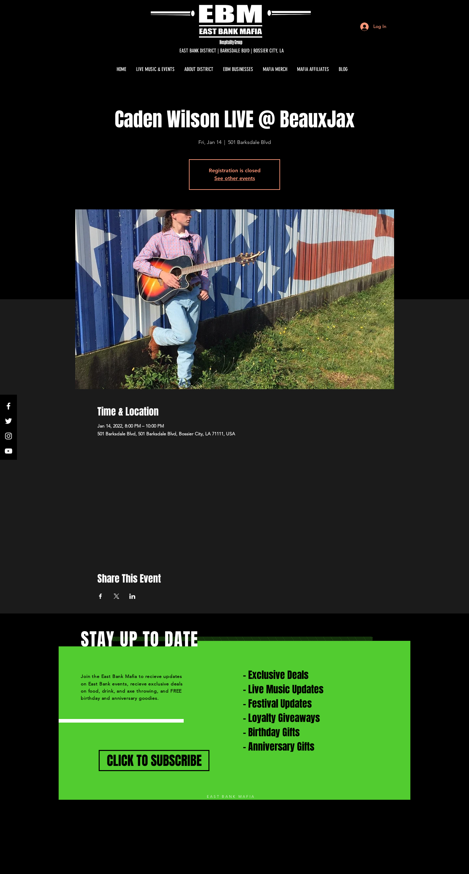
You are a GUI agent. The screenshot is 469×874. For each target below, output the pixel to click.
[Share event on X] (116, 596)
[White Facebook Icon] (8, 406)
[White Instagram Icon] (8, 436)
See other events (234, 178)
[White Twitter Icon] (8, 421)
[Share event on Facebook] (100, 596)
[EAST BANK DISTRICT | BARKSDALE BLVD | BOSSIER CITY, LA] (231, 50)
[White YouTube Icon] (8, 451)
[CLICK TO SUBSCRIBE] (154, 760)
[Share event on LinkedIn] (132, 596)
